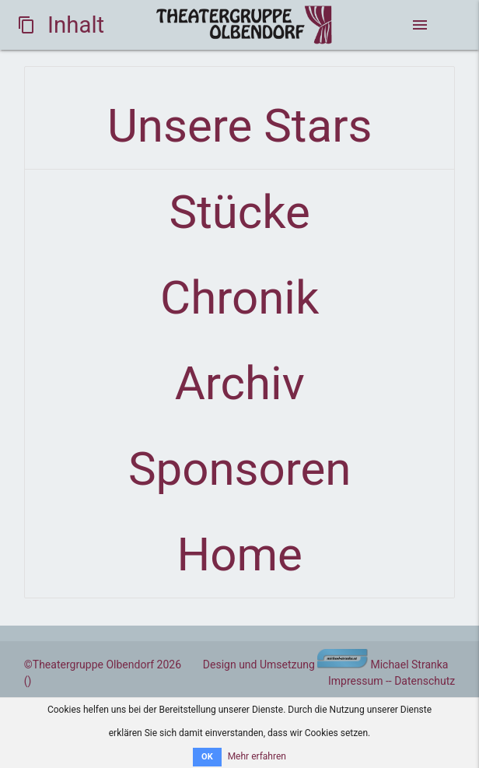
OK (207, 757)
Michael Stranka (382, 664)
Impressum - (358, 681)
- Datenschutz (422, 681)
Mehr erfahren (257, 756)
